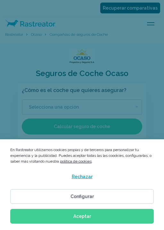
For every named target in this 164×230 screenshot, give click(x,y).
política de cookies (76, 161)
